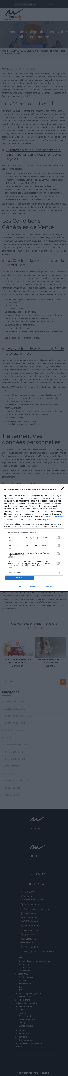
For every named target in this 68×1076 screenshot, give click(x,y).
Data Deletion (19, 587)
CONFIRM (19, 578)
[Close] (63, 489)
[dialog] (34, 538)
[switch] (58, 537)
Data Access (34, 587)
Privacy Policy (48, 587)
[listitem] (34, 532)
